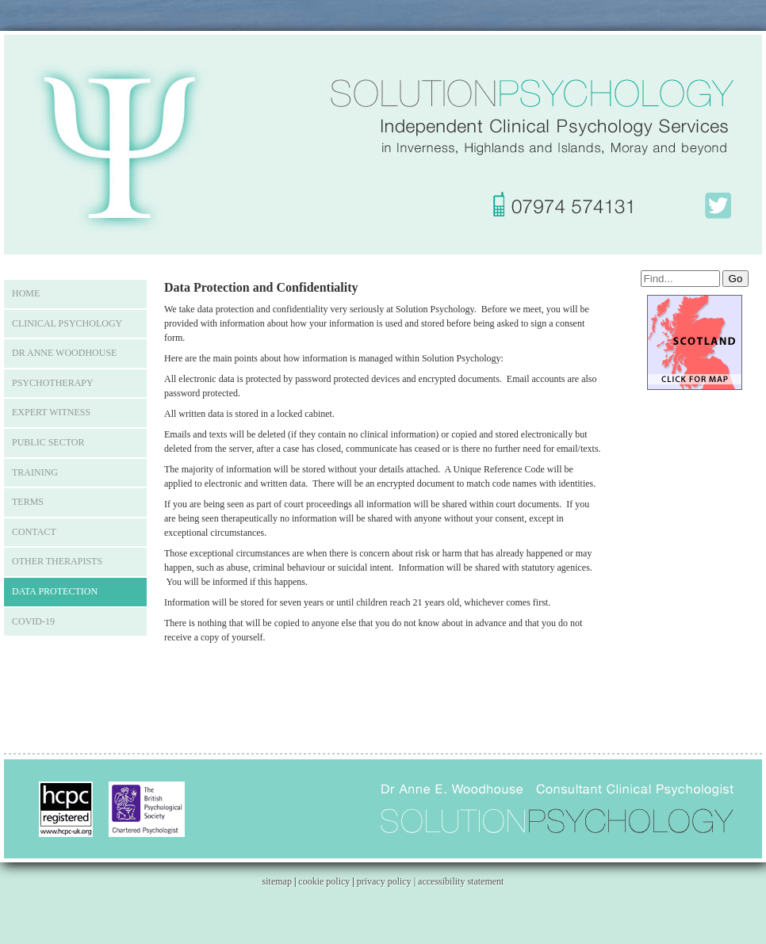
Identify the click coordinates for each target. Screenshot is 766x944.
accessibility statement (461, 881)
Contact (34, 531)
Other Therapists (57, 561)
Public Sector (48, 442)
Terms (28, 501)
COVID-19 (33, 621)
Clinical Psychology (67, 323)
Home (26, 293)
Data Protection (55, 591)
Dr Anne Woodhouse (64, 352)
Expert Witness (51, 412)
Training (35, 472)
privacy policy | (387, 881)
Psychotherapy (53, 382)
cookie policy (324, 881)
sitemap (277, 881)
